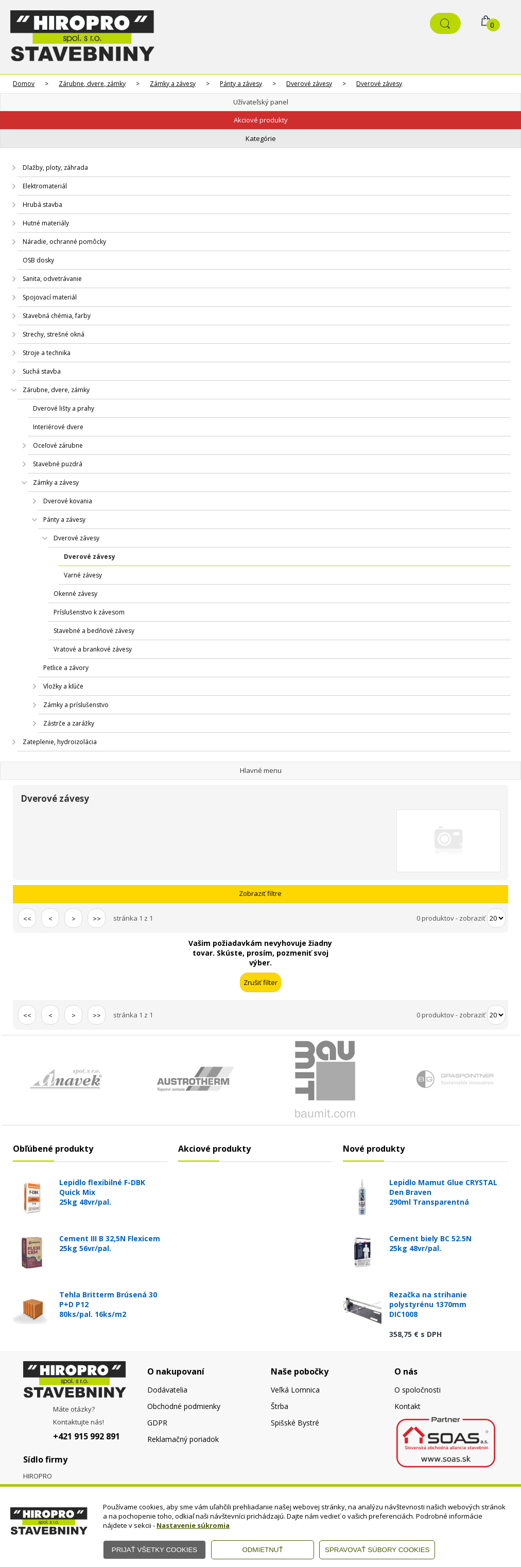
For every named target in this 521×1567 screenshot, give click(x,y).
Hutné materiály (46, 223)
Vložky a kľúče (63, 686)
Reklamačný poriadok (183, 1439)
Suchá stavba (42, 371)
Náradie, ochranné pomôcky (64, 241)
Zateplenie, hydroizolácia (60, 741)
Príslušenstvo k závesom (89, 612)
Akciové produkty (261, 120)
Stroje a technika (47, 352)
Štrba (279, 1406)
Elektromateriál (45, 186)
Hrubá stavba (42, 204)
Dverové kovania (67, 501)
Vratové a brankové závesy (93, 649)
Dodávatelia (167, 1390)
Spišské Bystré (295, 1423)
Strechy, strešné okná (53, 334)
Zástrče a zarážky (68, 723)
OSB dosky (38, 260)
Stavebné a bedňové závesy (94, 630)
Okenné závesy (75, 593)
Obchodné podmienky (183, 1406)
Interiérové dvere (58, 426)
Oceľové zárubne (58, 445)
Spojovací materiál (50, 297)
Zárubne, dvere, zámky (92, 83)
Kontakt (407, 1406)
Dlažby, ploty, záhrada (55, 167)
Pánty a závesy (241, 83)
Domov (23, 83)
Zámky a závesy (173, 83)
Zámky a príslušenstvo (76, 704)
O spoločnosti (417, 1390)
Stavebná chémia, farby (57, 315)
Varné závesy (83, 575)
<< (27, 918)
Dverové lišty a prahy (63, 408)
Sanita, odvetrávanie (52, 278)
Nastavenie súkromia (193, 1525)
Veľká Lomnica (295, 1390)
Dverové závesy (309, 83)
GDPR (157, 1423)
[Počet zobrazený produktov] (496, 918)
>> (97, 918)
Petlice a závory (66, 667)
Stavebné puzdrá (57, 464)
